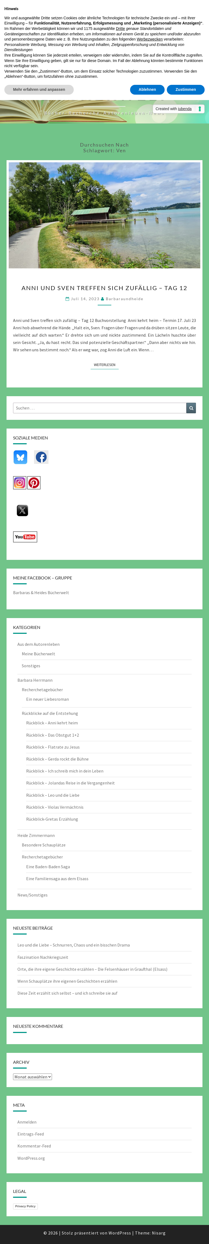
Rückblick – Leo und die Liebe (52, 795)
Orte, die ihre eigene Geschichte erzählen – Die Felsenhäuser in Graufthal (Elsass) (92, 969)
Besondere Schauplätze (44, 845)
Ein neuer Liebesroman (47, 699)
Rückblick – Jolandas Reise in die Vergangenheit (70, 783)
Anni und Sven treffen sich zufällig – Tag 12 (104, 287)
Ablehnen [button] (147, 89)
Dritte (120, 28)
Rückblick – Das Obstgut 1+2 (52, 735)
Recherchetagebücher (42, 689)
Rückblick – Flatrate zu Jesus (53, 747)
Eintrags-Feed (30, 1134)
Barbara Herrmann (35, 680)
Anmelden (26, 1122)
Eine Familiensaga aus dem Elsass (57, 878)
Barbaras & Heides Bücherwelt (41, 592)
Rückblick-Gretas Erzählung (52, 819)
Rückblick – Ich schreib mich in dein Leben (64, 771)
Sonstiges (31, 665)
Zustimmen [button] (186, 89)
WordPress (120, 1233)
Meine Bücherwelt (38, 653)
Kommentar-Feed (34, 1146)
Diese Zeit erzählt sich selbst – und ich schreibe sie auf (67, 993)
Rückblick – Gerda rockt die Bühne (57, 759)
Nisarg (159, 1233)
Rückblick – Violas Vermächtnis (55, 807)
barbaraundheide (124, 298)
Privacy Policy (25, 1206)
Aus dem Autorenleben (38, 644)
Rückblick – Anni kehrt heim (52, 722)
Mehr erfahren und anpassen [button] (39, 89)
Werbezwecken (149, 39)
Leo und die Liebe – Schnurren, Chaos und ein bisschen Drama (73, 945)
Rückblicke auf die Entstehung (50, 713)
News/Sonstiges (32, 895)
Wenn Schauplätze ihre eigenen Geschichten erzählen (67, 981)
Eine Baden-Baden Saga (48, 866)
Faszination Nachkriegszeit (42, 957)
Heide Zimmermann (36, 835)
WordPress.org (31, 1158)
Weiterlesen (106, 364)
